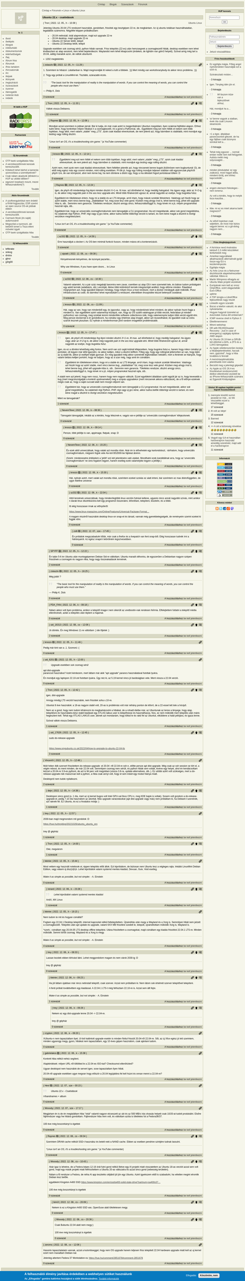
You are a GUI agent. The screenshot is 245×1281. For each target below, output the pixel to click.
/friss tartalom (12, 67)
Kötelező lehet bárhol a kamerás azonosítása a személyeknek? (22, 171)
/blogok (9, 45)
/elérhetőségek (13, 54)
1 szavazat (63, 403)
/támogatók (11, 92)
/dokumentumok (14, 51)
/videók (9, 98)
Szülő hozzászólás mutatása (200, 103)
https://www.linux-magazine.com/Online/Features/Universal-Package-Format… (109, 511)
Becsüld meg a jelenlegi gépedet (226, 365)
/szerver (10, 88)
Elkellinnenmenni (218, 321)
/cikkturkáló (11, 48)
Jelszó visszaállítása (220, 51)
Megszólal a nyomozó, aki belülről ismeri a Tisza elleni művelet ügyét (20, 227)
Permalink (200, 64)
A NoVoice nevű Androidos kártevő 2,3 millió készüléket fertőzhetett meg (224, 250)
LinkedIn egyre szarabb (222, 303)
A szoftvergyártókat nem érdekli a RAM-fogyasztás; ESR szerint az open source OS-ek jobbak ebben (22, 204)
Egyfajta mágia (217, 267)
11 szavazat (52, 114)
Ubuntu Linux (78, 10)
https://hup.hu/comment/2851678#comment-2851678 (116, 1258)
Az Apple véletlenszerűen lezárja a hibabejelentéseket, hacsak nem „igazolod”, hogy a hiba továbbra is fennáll (226, 352)
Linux (66, 10)
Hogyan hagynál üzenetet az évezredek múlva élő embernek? (226, 313)
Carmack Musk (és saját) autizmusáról (18, 219)
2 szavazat (54, 564)
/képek (9, 76)
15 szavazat (217, 414)
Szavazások (127, 4)
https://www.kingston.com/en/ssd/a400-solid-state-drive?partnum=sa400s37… (121, 1182)
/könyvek (10, 79)
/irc (7, 73)
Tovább (35, 189)
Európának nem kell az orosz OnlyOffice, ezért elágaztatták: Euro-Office (225, 288)
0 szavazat (54, 147)
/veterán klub (12, 95)
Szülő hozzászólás (196, 103)
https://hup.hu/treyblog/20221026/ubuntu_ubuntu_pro (70, 824)
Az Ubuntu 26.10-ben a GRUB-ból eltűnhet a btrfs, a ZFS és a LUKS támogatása (225, 342)
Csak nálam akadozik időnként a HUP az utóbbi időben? (22, 177)
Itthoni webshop (218, 325)
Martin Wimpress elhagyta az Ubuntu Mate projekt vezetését (225, 280)
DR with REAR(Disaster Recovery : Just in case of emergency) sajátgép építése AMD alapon (224, 332)
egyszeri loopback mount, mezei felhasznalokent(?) (22, 183)
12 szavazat (217, 422)
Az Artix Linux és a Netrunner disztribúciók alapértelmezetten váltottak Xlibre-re (225, 273)
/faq (7, 57)
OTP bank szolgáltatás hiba (20, 161)
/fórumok (10, 63)
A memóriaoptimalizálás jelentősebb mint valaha (222, 360)
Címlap (101, 4)
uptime (213, 294)
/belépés (10, 41)
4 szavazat (48, 946)
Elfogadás (191, 1275)
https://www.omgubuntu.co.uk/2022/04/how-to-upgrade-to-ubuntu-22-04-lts (87, 748)
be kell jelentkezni (193, 97)
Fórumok (142, 4)
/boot (8, 38)
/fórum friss (11, 60)
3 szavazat (48, 96)
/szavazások (12, 85)
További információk (109, 1279)
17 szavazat (217, 407)
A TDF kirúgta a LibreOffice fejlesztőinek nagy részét (223, 298)
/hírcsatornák (12, 70)
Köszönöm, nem (209, 1275)
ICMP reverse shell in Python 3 (225, 318)
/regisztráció (12, 82)
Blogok (113, 4)
